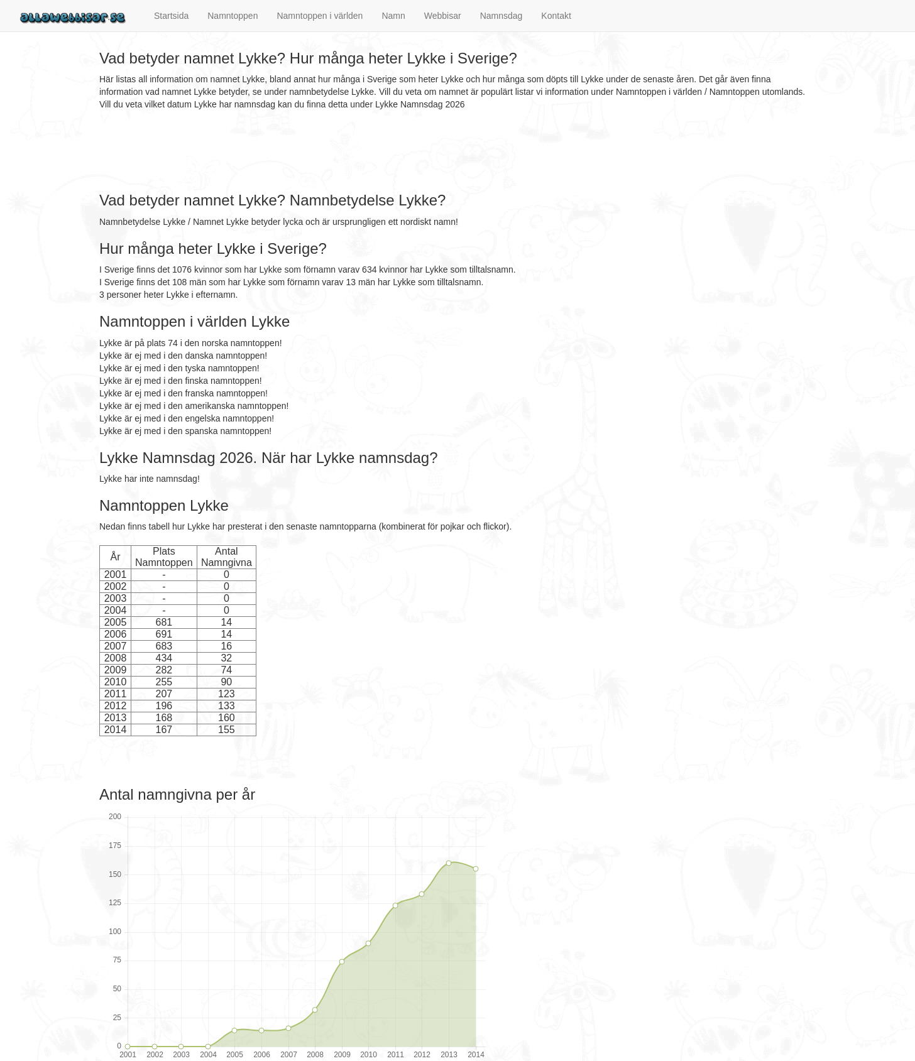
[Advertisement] (328, 151)
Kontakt (556, 16)
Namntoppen (232, 16)
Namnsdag (501, 16)
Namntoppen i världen (320, 16)
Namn (393, 16)
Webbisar (442, 16)
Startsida (171, 16)
